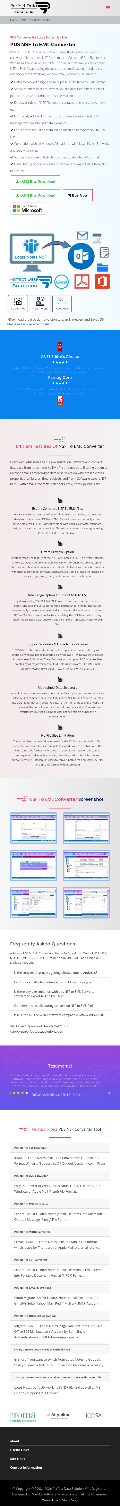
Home (14, 20)
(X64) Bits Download (35, 195)
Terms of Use (50, 1500)
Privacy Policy (70, 1500)
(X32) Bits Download (35, 181)
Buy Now (78, 195)
